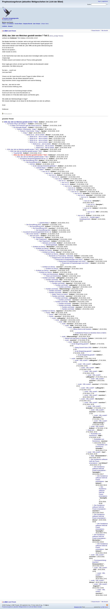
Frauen (48, 312)
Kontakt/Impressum (7, 19)
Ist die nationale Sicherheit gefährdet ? (45, 166)
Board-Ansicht (95, 30)
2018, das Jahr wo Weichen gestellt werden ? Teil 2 (21, 122)
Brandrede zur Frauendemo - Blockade (61, 256)
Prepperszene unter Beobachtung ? (63, 257)
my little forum (104, 607)
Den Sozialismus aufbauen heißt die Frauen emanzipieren (98, 461)
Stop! (92, 456)
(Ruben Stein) (45, 23)
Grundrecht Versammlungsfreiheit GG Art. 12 (34, 158)
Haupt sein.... (92, 430)
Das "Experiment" (38, 237)
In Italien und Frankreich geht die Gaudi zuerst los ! (26, 125)
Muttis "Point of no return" (60, 294)
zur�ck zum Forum (9, 31)
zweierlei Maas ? (41, 168)
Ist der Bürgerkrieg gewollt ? (80, 344)
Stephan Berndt (27, 23)
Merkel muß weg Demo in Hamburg (76, 338)
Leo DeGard (10, 23)
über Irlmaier (36, 23)
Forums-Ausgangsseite (10, 18)
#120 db (32, 164)
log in (99, 1)
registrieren (105, 1)
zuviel (54, 318)
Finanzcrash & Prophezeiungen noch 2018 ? (69, 259)
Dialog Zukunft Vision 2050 (83, 347)
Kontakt (40, 606)
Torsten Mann (18, 23)
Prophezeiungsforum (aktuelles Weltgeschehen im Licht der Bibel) (19, 606)
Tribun (4, 23)
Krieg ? (25, 133)
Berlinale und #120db (49, 243)
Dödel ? (41, 169)
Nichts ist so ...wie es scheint (35, 135)
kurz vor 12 (46, 171)
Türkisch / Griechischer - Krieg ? (27, 129)
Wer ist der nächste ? (33, 234)
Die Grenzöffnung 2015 (30, 160)
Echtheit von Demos (39, 246)
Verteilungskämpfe (51, 245)
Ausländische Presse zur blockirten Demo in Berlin (90, 333)
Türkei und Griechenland (50, 274)
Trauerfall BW (18, 153)
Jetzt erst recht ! (35, 235)
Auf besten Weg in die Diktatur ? (17, 124)
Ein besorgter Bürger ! (20, 127)
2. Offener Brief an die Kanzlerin (81, 329)
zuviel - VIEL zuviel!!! (81, 360)
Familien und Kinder (49, 278)
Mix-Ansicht (104, 30)
